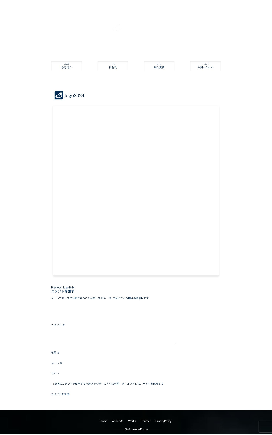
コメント (58, 325)
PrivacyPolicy (163, 421)
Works (132, 421)
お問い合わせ (205, 66)
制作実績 (159, 66)
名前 (55, 353)
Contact (146, 421)
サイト (55, 374)
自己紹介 (66, 66)
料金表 (112, 66)
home (104, 421)
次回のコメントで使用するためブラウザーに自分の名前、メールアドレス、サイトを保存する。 (110, 384)
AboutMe (117, 421)
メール (56, 363)
